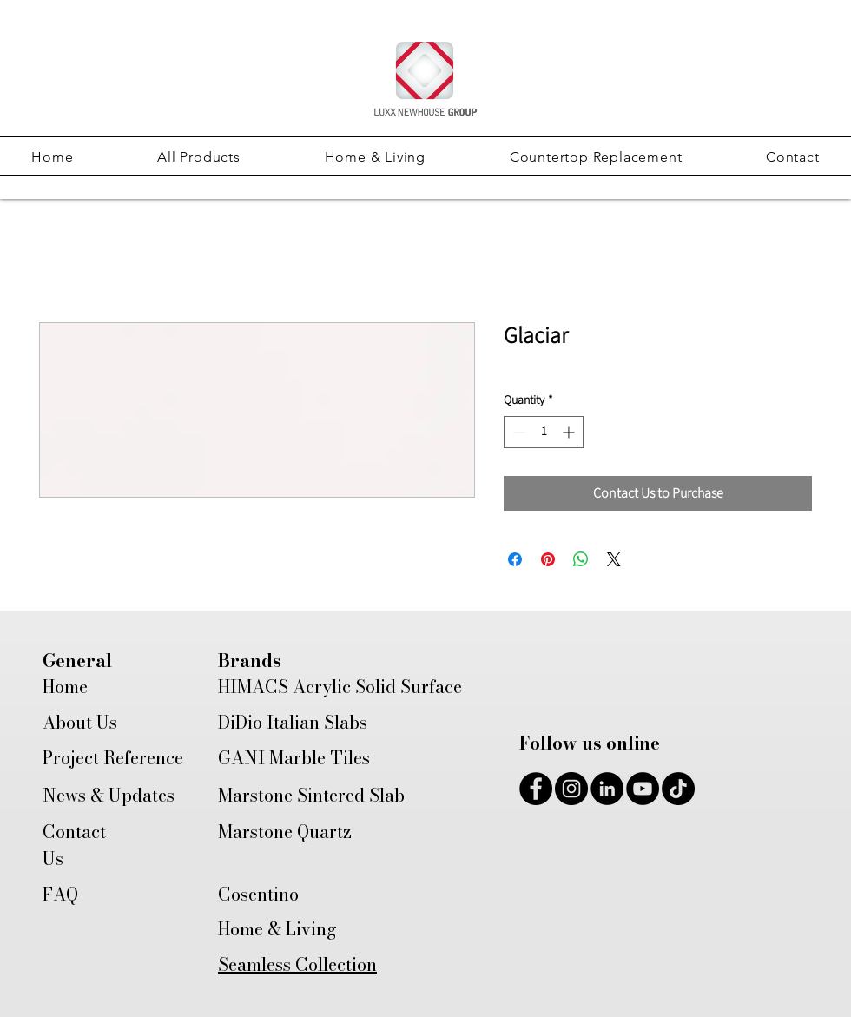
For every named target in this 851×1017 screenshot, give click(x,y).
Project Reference (113, 757)
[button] (199, 156)
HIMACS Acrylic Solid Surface (340, 686)
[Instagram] (571, 788)
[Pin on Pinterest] (548, 559)
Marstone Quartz (285, 831)
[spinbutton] (543, 432)
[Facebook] (535, 788)
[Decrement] (517, 432)
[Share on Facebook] (515, 559)
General (77, 660)
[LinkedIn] (606, 788)
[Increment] (570, 432)
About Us (80, 722)
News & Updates (109, 795)
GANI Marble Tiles (294, 757)
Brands (249, 660)
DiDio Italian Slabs (292, 722)
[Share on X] (614, 559)
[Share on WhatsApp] (581, 559)
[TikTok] (678, 788)
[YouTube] (642, 788)
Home (65, 686)
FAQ (60, 894)
